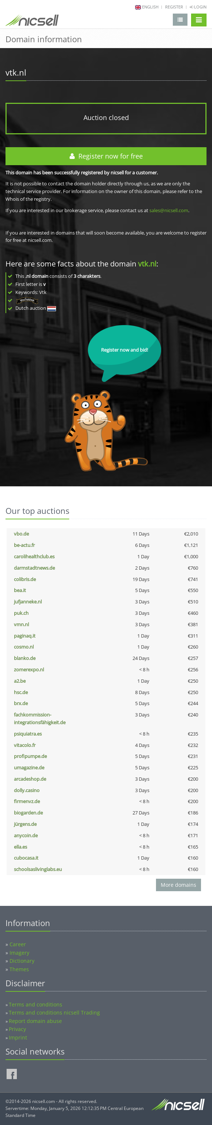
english (150, 7)
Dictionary (22, 960)
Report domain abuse (35, 1020)
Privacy (17, 1029)
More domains (178, 884)
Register (174, 7)
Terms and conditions (35, 1004)
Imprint (18, 1037)
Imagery (19, 952)
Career (18, 944)
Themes (19, 969)
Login (198, 7)
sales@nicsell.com (168, 210)
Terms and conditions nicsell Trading (54, 1012)
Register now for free (106, 156)
